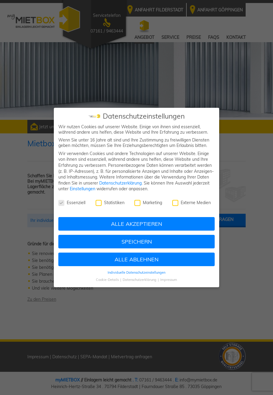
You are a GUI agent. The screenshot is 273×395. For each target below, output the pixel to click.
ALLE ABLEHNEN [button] (136, 259)
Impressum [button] (168, 280)
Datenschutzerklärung (120, 183)
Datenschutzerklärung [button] (140, 280)
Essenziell (71, 202)
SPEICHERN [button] (136, 241)
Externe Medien (191, 202)
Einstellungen (82, 188)
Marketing (148, 202)
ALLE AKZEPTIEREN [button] (136, 223)
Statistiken (110, 202)
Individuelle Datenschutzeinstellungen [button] (136, 272)
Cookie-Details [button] (108, 280)
